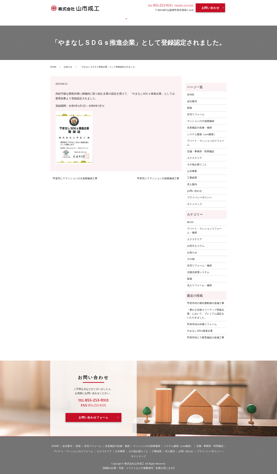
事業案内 (117, 16)
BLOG (167, 16)
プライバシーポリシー (199, 193)
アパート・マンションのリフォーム (205, 138)
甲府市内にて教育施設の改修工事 (205, 333)
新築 (189, 103)
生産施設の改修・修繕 (199, 123)
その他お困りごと (197, 160)
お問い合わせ (210, 7)
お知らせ (68, 62)
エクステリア (194, 154)
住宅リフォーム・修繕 (199, 261)
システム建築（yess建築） (201, 130)
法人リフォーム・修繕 (199, 281)
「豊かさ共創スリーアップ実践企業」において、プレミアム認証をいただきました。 (205, 309)
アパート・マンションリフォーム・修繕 (204, 226)
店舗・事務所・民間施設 (200, 147)
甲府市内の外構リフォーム (202, 320)
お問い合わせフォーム (93, 413)
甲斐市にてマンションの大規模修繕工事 (75, 174)
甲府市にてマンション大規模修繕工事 (158, 174)
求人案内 (152, 16)
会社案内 (100, 16)
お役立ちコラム (188, 16)
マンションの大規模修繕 (200, 117)
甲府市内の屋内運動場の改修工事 (205, 299)
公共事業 (192, 167)
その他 (191, 255)
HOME (83, 16)
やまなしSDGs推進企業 (200, 326)
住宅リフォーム (195, 110)
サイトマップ (194, 200)
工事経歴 (134, 16)
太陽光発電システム (198, 268)
